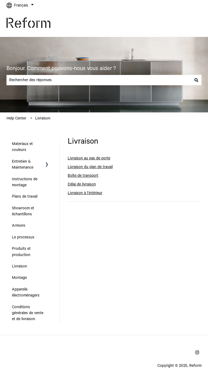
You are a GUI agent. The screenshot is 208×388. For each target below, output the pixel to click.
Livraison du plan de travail (90, 167)
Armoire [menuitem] (18, 225)
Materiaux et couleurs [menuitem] (22, 147)
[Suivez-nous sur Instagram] (197, 352)
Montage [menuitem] (19, 278)
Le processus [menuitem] (23, 237)
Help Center (16, 118)
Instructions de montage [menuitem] (24, 182)
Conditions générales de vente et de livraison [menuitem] (27, 313)
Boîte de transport (83, 176)
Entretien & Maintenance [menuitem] (22, 164)
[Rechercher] (196, 80)
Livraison (42, 118)
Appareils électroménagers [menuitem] (26, 292)
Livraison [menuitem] (19, 266)
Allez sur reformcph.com (175, 24)
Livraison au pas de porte (89, 158)
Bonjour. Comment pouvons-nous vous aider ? (61, 68)
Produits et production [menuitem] (21, 252)
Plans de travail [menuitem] (24, 196)
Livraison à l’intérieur (85, 193)
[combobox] (98, 80)
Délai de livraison (82, 184)
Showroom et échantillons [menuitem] (23, 211)
